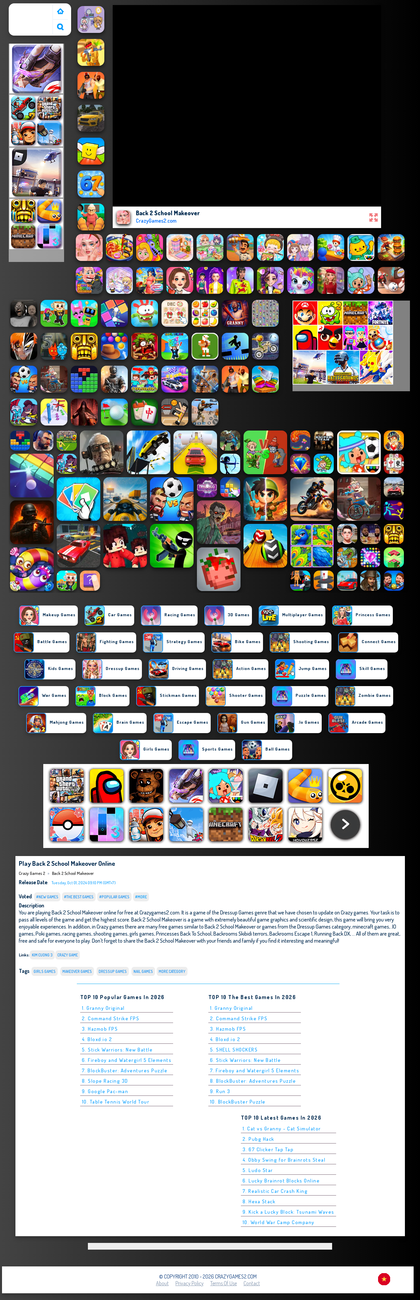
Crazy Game (67, 954)
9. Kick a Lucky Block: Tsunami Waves (288, 1212)
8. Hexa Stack (259, 1201)
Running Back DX (332, 933)
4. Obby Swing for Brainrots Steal (284, 1160)
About (162, 1283)
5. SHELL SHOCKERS (234, 1049)
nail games (143, 971)
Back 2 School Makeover (73, 873)
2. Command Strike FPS (111, 1018)
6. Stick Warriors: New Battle (245, 1060)
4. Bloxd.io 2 (97, 1039)
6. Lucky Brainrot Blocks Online (281, 1180)
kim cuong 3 (42, 954)
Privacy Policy (189, 1283)
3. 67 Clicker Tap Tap (268, 1149)
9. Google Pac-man (105, 1091)
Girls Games (45, 971)
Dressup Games (113, 971)
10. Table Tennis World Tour (116, 1102)
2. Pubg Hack (258, 1139)
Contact (252, 1283)
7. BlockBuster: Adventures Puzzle (125, 1070)
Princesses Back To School (183, 933)
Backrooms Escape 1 (290, 933)
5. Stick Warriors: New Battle (117, 1049)
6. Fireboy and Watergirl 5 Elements (127, 1060)
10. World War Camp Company (279, 1222)
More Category (172, 971)
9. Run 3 (220, 1091)
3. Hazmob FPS (100, 1029)
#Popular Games (114, 896)
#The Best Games (79, 896)
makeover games (77, 971)
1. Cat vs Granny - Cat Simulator (282, 1128)
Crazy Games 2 (27, 7)
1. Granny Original (103, 1008)
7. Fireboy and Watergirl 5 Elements (255, 1070)
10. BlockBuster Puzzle (238, 1102)
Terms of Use (223, 1283)
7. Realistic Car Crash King (275, 1191)
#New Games (47, 896)
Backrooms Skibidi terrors (240, 933)
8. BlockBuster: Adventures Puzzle (253, 1081)
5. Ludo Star (258, 1170)
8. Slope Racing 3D (105, 1081)
